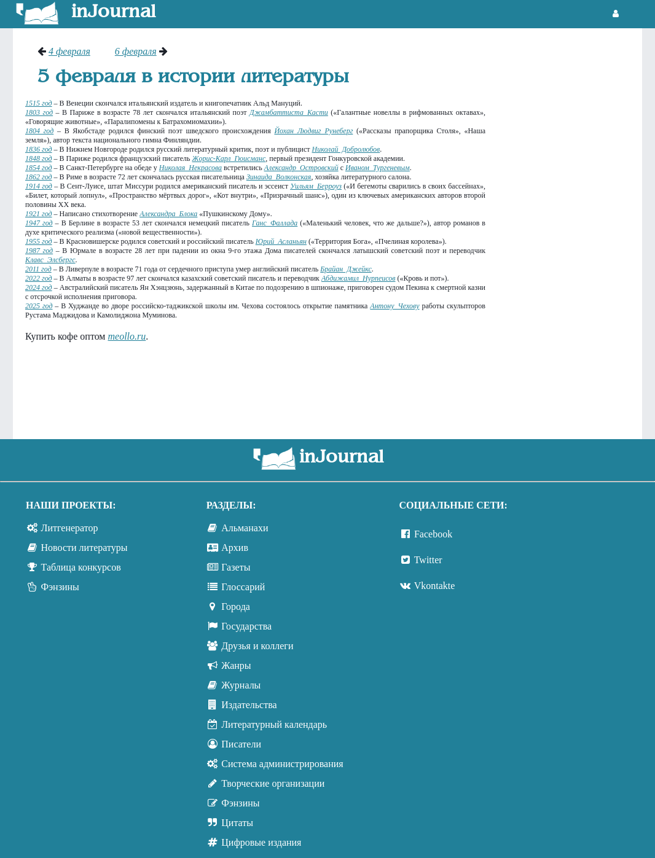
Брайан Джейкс (345, 269)
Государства (246, 626)
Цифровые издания (261, 842)
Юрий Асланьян (281, 241)
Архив (234, 547)
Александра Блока (168, 213)
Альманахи (244, 528)
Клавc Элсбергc (50, 259)
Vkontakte (434, 585)
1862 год (38, 177)
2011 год (38, 269)
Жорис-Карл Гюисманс (229, 158)
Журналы (241, 685)
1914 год (38, 186)
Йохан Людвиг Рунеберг (313, 131)
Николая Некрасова (190, 167)
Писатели (241, 744)
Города (235, 606)
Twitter (428, 560)
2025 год (38, 306)
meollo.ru (127, 336)
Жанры (236, 665)
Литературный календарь (274, 724)
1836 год (38, 149)
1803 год (39, 112)
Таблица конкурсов (81, 567)
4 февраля (69, 51)
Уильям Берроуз (316, 186)
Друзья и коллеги (257, 646)
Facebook (433, 534)
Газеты (235, 567)
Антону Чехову (394, 306)
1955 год (38, 241)
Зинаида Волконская (279, 177)
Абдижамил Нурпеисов (358, 278)
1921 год (38, 213)
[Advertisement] (570, 230)
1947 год (39, 223)
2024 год (38, 287)
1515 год (38, 103)
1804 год (39, 131)
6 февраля (136, 51)
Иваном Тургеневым (377, 167)
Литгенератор (69, 528)
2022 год (38, 278)
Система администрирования (282, 764)
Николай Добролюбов (346, 149)
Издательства (249, 705)
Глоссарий (243, 587)
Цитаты (237, 822)
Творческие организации (272, 783)
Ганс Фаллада (274, 223)
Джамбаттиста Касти (288, 112)
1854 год (38, 167)
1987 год (39, 250)
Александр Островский (301, 167)
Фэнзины (60, 587)
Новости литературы (84, 547)
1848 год (38, 158)
